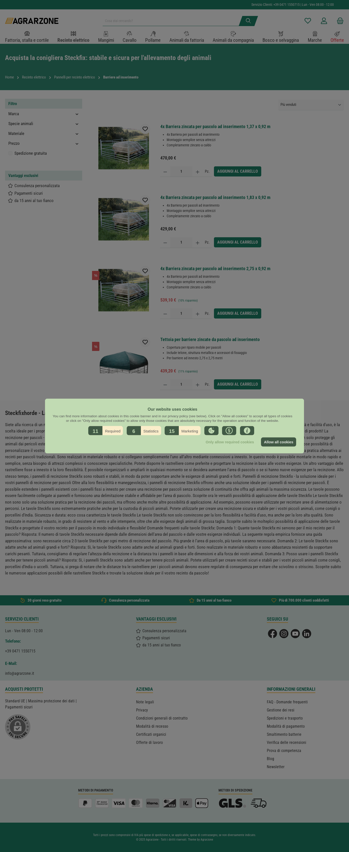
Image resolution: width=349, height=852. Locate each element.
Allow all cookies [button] (278, 442)
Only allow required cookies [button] (230, 442)
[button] (105, 430)
